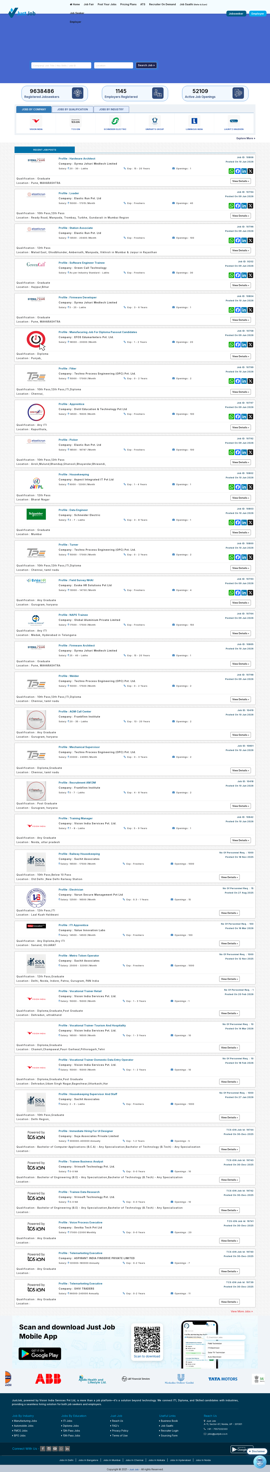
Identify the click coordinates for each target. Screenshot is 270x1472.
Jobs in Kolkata (156, 1460)
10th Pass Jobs (70, 1435)
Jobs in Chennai (134, 1460)
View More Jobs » (242, 1311)
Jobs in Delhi (66, 1460)
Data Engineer (79, 510)
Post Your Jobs (107, 4)
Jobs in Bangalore (88, 1460)
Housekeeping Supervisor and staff (93, 1094)
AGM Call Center (80, 711)
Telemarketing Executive (86, 1253)
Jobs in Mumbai (111, 1460)
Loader (74, 193)
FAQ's (114, 1425)
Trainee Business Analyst (86, 1161)
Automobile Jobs (22, 1425)
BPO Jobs (19, 1435)
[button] (257, 1451)
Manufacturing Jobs (24, 1420)
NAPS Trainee (79, 614)
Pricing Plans (128, 4)
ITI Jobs (66, 1420)
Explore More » (246, 138)
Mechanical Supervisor (85, 747)
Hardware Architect (82, 158)
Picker (74, 439)
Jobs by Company (34, 109)
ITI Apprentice (79, 925)
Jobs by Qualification (72, 109)
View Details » (229, 877)
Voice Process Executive (86, 1222)
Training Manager (81, 818)
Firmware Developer (83, 297)
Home (75, 4)
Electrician (76, 889)
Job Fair (89, 4)
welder (74, 676)
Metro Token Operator (84, 955)
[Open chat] (259, 1461)
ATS (142, 4)
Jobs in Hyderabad (180, 1460)
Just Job (134, 1469)
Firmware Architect (82, 645)
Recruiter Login (168, 1430)
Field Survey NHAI (81, 580)
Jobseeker (236, 13)
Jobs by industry (111, 109)
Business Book (168, 1420)
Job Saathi (193, 4)
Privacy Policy (119, 1430)
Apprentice (77, 404)
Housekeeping (79, 474)
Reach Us (116, 1420)
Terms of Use (119, 1435)
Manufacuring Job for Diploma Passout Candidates (103, 332)
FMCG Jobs (19, 1430)
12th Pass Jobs (70, 1430)
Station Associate (81, 228)
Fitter (73, 368)
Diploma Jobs (70, 1425)
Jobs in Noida (203, 1460)
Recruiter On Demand (162, 4)
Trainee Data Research (85, 1192)
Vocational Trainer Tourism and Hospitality (98, 1025)
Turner (74, 544)
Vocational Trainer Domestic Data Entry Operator (101, 1059)
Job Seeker (77, 13)
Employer (75, 21)
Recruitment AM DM (83, 782)
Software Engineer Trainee (87, 262)
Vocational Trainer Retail (86, 991)
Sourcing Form (168, 1435)
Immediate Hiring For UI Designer (91, 1131)
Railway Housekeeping (85, 854)
